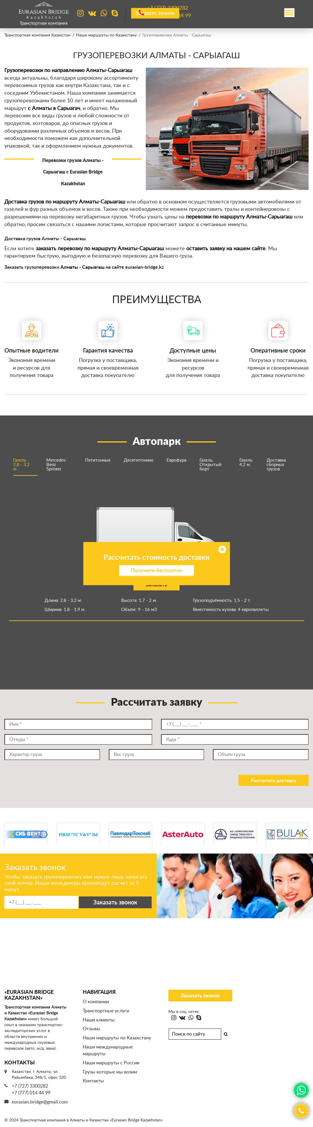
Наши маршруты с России (111, 1063)
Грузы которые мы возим (110, 1072)
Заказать (156, 584)
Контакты (93, 1080)
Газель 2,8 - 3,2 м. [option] (21, 464)
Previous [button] (12, 837)
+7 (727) (167, 8)
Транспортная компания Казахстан (37, 35)
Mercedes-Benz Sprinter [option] (56, 464)
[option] (156, 555)
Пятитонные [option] (98, 460)
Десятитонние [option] (138, 460)
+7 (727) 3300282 (30, 1086)
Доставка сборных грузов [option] (276, 464)
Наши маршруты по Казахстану (106, 35)
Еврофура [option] (176, 460)
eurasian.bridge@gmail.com (40, 1102)
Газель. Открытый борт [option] (210, 464)
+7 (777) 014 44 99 (31, 1093)
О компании (96, 1001)
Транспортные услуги (106, 1011)
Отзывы (91, 1028)
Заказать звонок (200, 996)
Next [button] (301, 837)
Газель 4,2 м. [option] (245, 462)
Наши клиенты (99, 1020)
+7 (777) (169, 16)
